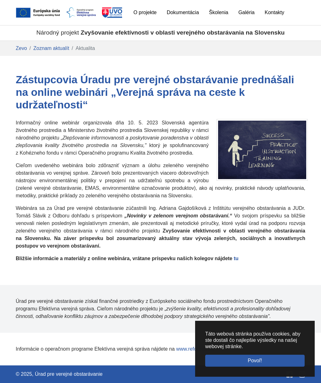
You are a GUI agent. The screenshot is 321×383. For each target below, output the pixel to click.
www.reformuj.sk (194, 349)
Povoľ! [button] (255, 360)
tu (236, 258)
